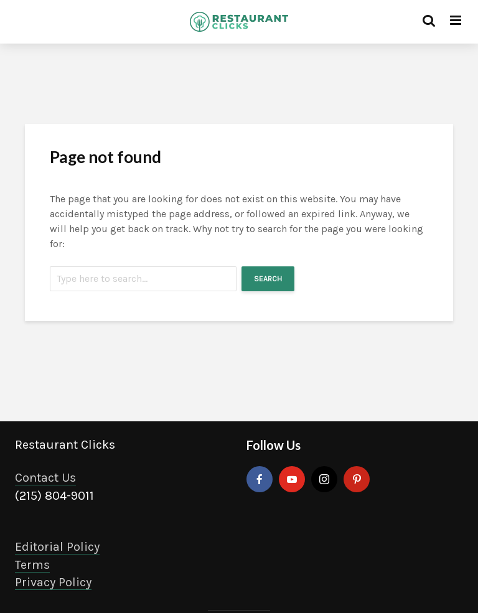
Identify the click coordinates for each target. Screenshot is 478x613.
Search (268, 278)
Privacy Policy (53, 582)
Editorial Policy (57, 547)
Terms (32, 565)
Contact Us (45, 477)
